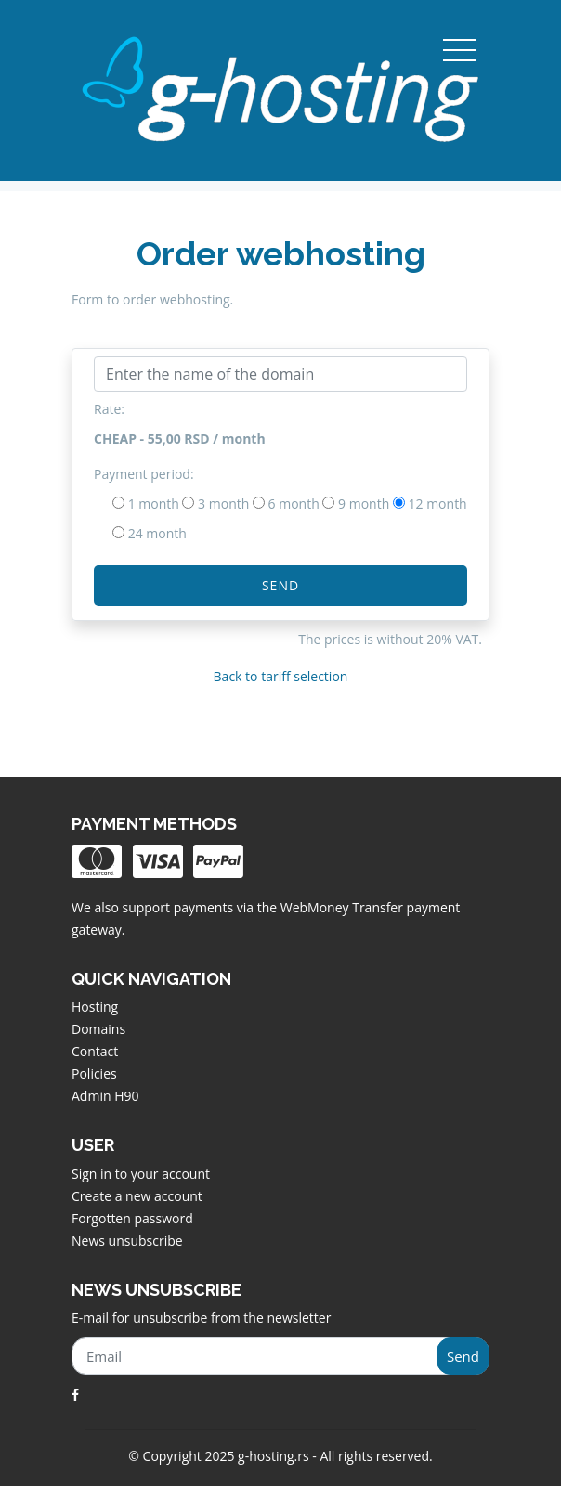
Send (280, 585)
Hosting (95, 1006)
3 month (223, 503)
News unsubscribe (127, 1240)
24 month (157, 533)
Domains (98, 1029)
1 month (153, 503)
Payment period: (144, 474)
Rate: (109, 409)
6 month (294, 503)
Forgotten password (132, 1218)
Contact (95, 1051)
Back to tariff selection (281, 676)
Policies (94, 1073)
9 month (363, 503)
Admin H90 (105, 1096)
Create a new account (137, 1196)
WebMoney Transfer (343, 907)
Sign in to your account (141, 1173)
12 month (438, 503)
